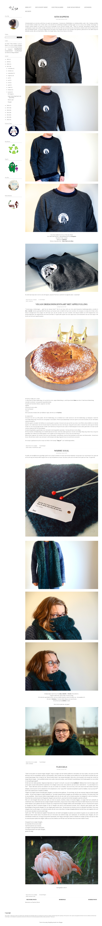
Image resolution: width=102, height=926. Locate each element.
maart (9, 87)
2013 (8, 112)
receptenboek (35, 447)
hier (26, 311)
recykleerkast (18, 51)
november (10, 68)
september (10, 73)
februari (10, 89)
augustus (10, 75)
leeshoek (31, 896)
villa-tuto (9, 52)
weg (12, 52)
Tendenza (54, 699)
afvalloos (15, 43)
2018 (8, 64)
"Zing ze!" (59, 440)
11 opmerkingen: (41, 299)
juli (9, 78)
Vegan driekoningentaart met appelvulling (62, 304)
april (9, 85)
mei (9, 82)
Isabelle (64, 693)
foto (9, 45)
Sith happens (61, 17)
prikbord (76, 783)
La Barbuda (64, 239)
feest (6, 45)
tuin (6, 52)
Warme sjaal (61, 450)
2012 (8, 115)
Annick (69, 693)
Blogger (60, 922)
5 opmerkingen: (42, 445)
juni (9, 80)
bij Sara (59, 412)
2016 (8, 105)
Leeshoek (87, 7)
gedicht (12, 45)
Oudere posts (92, 899)
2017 (8, 66)
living (34, 896)
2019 (8, 61)
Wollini (64, 700)
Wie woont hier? (41, 7)
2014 (8, 110)
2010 (8, 119)
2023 (8, 59)
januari (9, 92)
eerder (30, 311)
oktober (10, 71)
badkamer (20, 43)
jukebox (16, 45)
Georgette (73, 236)
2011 (8, 117)
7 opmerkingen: (42, 762)
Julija (60, 693)
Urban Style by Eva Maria (67, 241)
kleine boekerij (8, 47)
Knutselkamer (57, 7)
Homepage (62, 899)
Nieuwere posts (31, 899)
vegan (39, 447)
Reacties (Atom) (36, 902)
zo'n (35, 455)
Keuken (28, 11)
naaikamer (31, 301)
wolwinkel (31, 763)
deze (75, 400)
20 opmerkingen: (42, 894)
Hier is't (28, 7)
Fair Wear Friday (73, 7)
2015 (8, 107)
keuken (30, 447)
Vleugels (61, 767)
